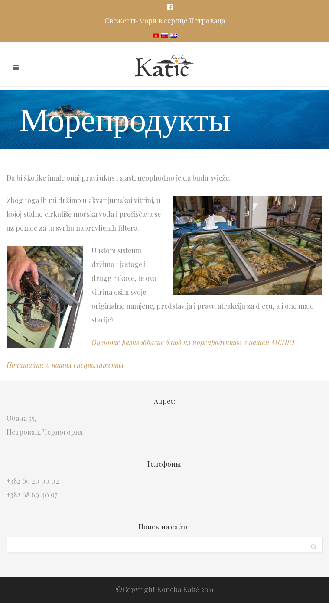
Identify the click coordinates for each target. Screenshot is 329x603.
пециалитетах (100, 364)
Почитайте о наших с (42, 364)
